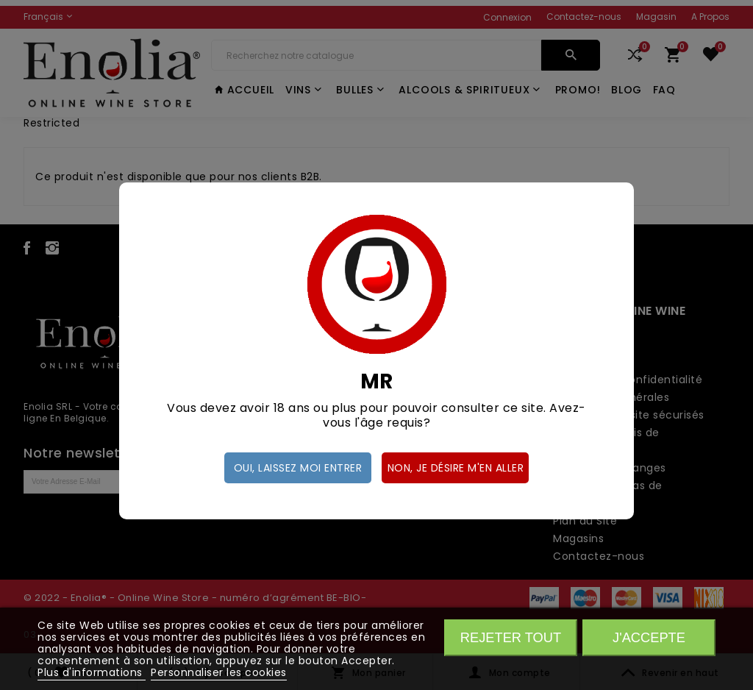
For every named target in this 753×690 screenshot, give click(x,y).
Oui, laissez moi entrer (298, 467)
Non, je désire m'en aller (456, 467)
